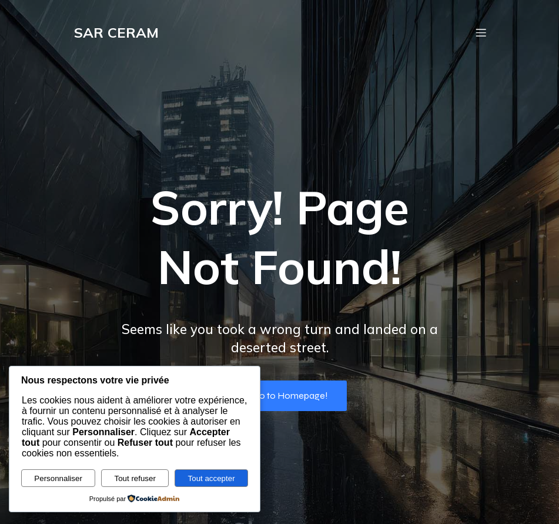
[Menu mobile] (481, 32)
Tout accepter (211, 478)
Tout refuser (135, 478)
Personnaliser (58, 478)
